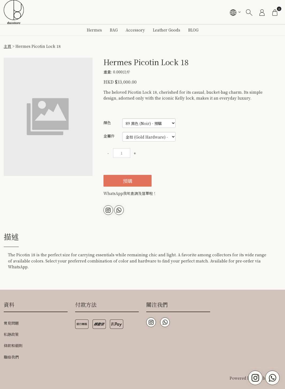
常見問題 (11, 323)
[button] (88, 62)
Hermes (94, 30)
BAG (114, 30)
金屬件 (109, 136)
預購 (127, 180)
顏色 (107, 122)
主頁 (7, 46)
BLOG (193, 30)
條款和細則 (13, 345)
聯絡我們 (11, 357)
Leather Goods (166, 30)
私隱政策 (11, 334)
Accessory (135, 30)
